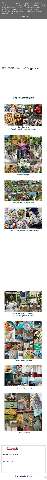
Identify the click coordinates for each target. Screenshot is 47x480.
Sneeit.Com (28, 476)
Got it (29, 16)
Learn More (20, 16)
